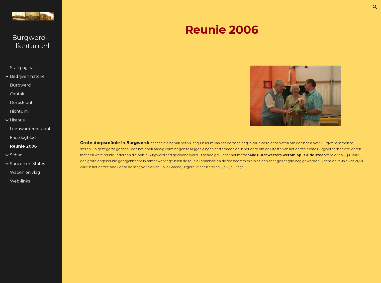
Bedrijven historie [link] (27, 76)
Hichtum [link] (19, 111)
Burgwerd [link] (20, 85)
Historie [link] (17, 120)
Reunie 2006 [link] (23, 146)
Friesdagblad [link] (23, 137)
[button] (375, 7)
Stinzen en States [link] (27, 163)
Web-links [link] (20, 181)
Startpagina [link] (21, 67)
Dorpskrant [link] (21, 102)
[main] (221, 30)
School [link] (17, 155)
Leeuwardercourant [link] (30, 128)
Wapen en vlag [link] (25, 172)
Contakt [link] (18, 94)
